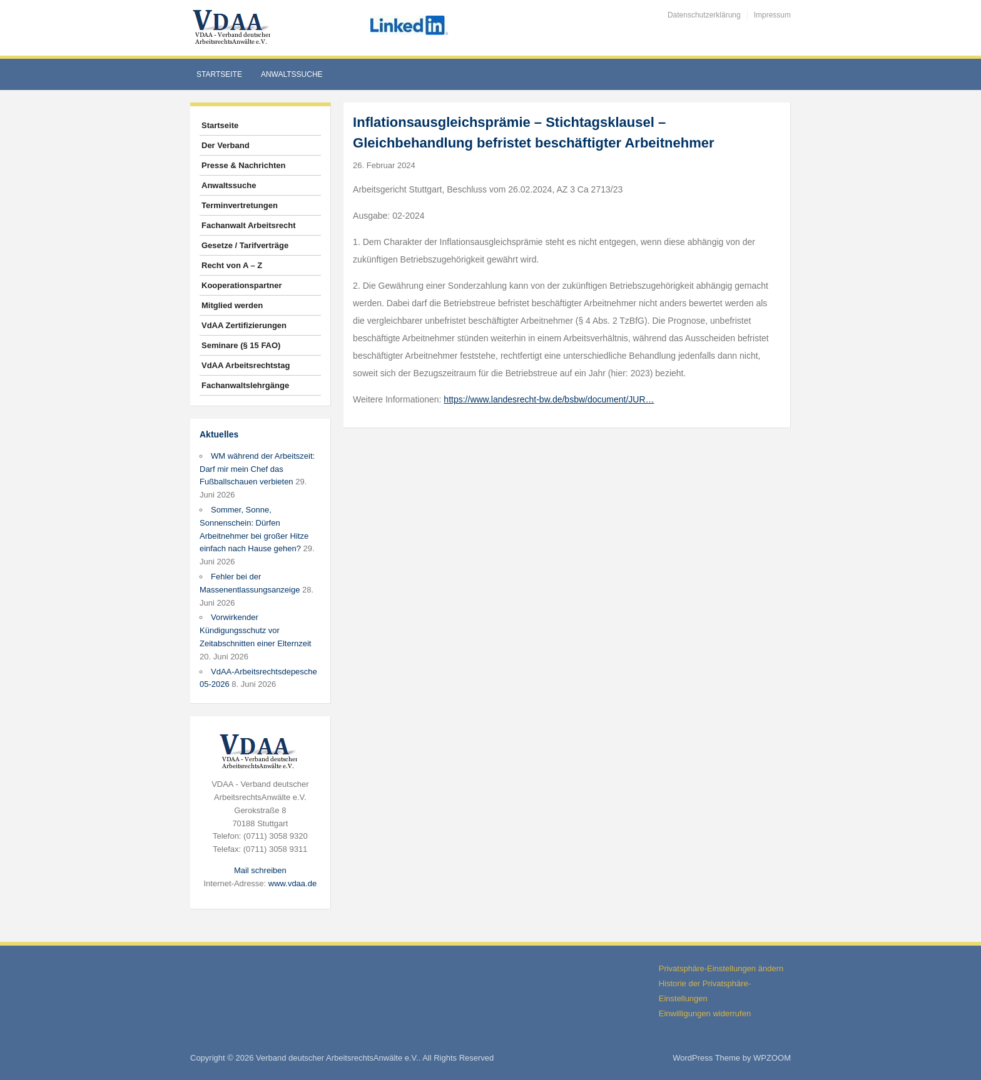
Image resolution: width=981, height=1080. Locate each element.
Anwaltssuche (292, 74)
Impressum (772, 15)
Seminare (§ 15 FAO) (240, 345)
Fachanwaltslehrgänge (245, 385)
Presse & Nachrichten (243, 165)
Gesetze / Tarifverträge (244, 245)
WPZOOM (772, 1057)
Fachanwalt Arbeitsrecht (248, 225)
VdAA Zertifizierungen (244, 325)
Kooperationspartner (241, 285)
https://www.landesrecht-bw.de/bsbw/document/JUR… (549, 399)
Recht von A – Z (231, 265)
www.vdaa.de (292, 883)
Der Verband (225, 145)
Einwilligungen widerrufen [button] (705, 1013)
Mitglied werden (232, 305)
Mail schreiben (260, 870)
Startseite (219, 74)
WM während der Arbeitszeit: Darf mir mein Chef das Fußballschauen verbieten (257, 469)
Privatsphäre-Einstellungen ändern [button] (721, 968)
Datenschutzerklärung (704, 15)
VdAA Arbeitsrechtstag (245, 365)
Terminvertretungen (239, 205)
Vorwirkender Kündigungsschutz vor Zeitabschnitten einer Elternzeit (255, 630)
